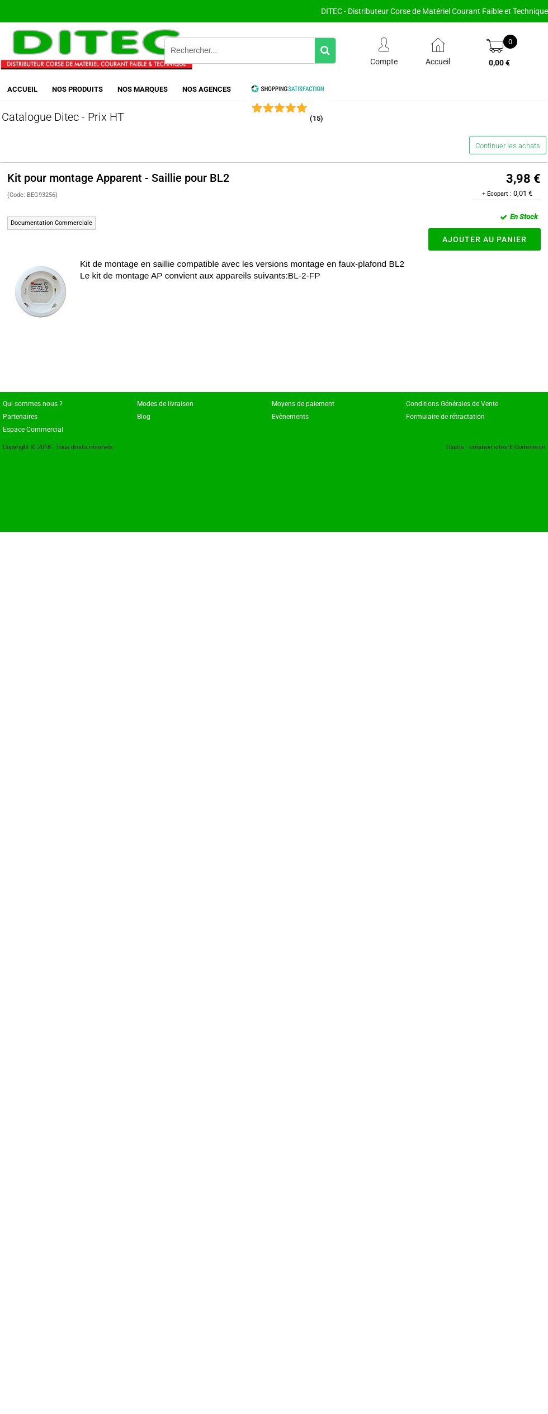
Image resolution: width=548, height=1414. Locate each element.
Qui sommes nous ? (33, 404)
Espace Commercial (33, 429)
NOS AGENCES (206, 89)
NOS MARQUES (142, 89)
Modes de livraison (165, 404)
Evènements (290, 417)
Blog (143, 417)
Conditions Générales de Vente (452, 404)
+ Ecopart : (497, 193)
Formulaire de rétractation (445, 417)
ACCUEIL (22, 89)
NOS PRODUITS (77, 89)
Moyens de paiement (303, 404)
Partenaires (20, 417)
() (316, 118)
